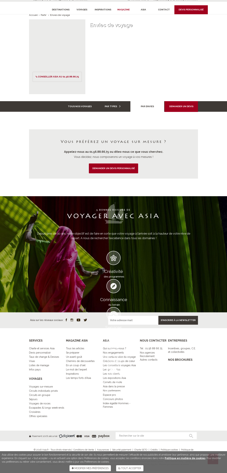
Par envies (147, 106)
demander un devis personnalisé (113, 168)
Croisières (34, 412)
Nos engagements (113, 352)
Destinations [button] (61, 9)
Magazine (123, 9)
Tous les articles (75, 348)
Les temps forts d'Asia (78, 378)
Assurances (103, 449)
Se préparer (72, 352)
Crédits (154, 449)
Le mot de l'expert (76, 369)
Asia (143, 9)
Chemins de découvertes (80, 361)
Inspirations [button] (103, 9)
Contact (164, 9)
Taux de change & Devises (44, 356)
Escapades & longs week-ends (46, 407)
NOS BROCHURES (180, 359)
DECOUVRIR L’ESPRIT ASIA (113, 396)
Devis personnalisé (40, 352)
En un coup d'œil (76, 365)
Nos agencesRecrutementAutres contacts (148, 356)
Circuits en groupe (39, 395)
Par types (113, 106)
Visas (32, 361)
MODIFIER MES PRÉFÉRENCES (90, 468)
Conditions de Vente (83, 449)
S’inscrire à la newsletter (178, 320)
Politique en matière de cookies (185, 458)
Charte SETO (140, 449)
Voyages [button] (82, 9)
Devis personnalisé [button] (191, 9)
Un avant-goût (74, 356)
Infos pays (35, 369)
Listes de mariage (39, 365)
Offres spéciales (38, 416)
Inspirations (72, 373)
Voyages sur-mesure (41, 386)
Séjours (33, 399)
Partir (44, 15)
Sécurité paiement (121, 449)
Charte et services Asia (42, 348)
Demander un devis (181, 106)
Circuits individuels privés (43, 390)
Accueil (33, 15)
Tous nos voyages (80, 106)
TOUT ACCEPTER (129, 468)
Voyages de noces (40, 403)
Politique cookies (169, 449)
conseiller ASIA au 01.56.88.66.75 (58, 76)
